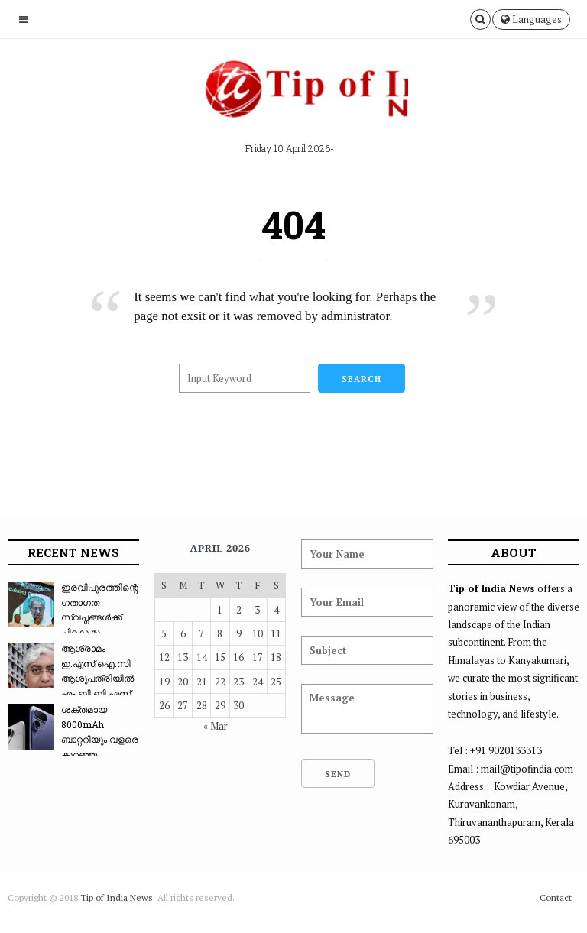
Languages (531, 19)
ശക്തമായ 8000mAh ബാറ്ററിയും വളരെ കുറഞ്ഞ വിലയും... (73, 739)
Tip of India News (116, 897)
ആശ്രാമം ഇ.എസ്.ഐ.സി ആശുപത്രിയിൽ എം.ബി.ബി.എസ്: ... (71, 678)
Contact (556, 897)
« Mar (215, 726)
